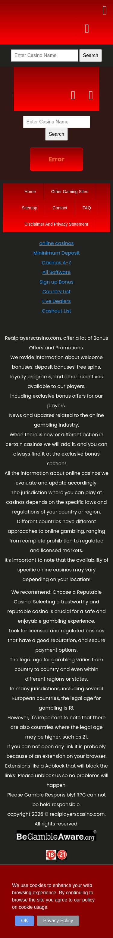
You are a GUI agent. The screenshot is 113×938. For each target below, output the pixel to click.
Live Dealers (56, 301)
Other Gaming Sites (69, 191)
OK (24, 920)
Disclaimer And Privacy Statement (56, 224)
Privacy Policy (58, 920)
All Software (56, 272)
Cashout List (56, 310)
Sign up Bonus (56, 281)
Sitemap (29, 207)
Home (30, 191)
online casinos (56, 243)
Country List (56, 291)
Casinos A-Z (56, 262)
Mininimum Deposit (56, 253)
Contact (60, 207)
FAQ (87, 207)
